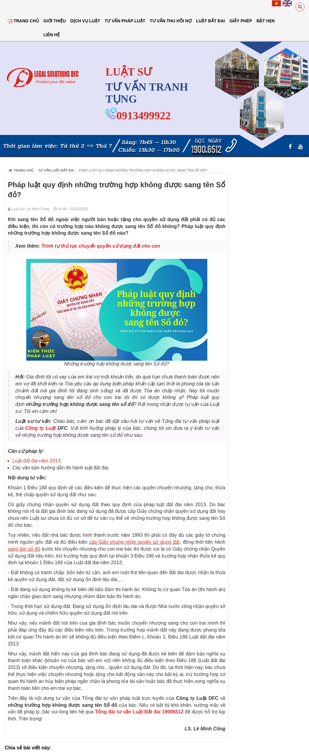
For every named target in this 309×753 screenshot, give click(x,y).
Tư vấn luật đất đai (56, 170)
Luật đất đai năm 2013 (36, 460)
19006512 (173, 711)
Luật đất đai (210, 20)
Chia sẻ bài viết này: (28, 747)
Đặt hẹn (265, 20)
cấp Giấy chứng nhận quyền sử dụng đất (134, 542)
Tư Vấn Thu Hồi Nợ (170, 20)
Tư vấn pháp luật (125, 20)
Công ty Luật (40, 428)
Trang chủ (23, 20)
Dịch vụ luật (85, 20)
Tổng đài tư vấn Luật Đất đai (128, 711)
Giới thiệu (54, 20)
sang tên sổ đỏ (24, 549)
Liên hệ (51, 34)
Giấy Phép (240, 20)
